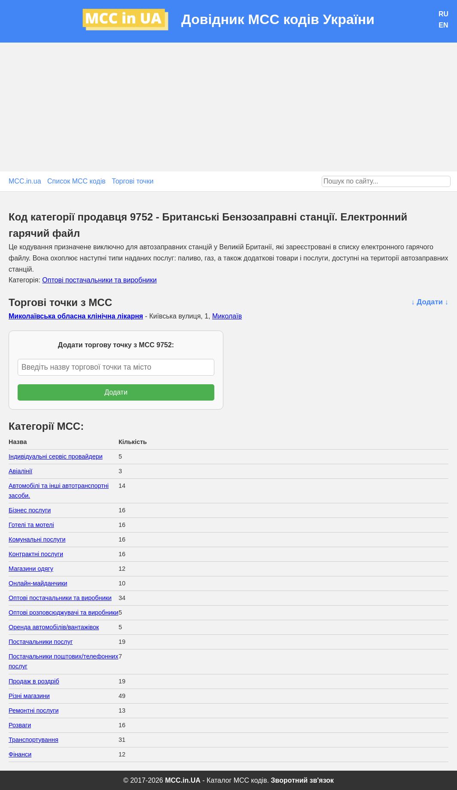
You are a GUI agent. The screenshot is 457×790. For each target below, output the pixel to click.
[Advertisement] (228, 107)
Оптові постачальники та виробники (99, 280)
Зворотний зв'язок (302, 780)
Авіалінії (20, 471)
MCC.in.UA (183, 780)
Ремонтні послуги (33, 710)
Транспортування (33, 739)
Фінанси (20, 754)
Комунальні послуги (37, 539)
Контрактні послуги (36, 554)
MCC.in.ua (25, 181)
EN (443, 25)
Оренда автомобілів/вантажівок (54, 627)
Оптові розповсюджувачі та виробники (64, 612)
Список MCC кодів (76, 181)
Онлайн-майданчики (38, 583)
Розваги (20, 725)
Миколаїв (227, 316)
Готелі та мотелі (31, 524)
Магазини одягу (31, 568)
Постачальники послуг (41, 641)
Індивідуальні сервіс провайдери (56, 456)
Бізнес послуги (30, 510)
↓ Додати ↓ (429, 302)
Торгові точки (132, 181)
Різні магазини (29, 695)
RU (443, 14)
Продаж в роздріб (34, 681)
